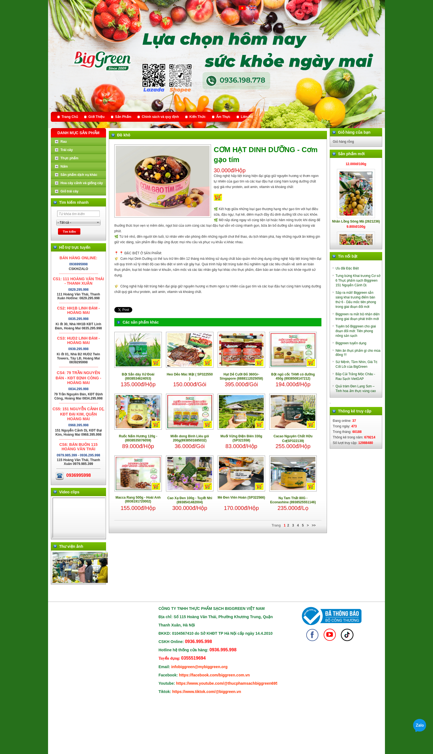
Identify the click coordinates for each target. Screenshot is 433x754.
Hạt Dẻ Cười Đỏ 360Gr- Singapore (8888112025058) (241, 376)
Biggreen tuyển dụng (351, 343)
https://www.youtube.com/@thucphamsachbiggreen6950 (228, 683)
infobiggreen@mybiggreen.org (199, 667)
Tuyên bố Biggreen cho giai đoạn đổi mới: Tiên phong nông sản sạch (356, 331)
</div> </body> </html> (78, 518)
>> (314, 525)
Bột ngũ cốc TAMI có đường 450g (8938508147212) (293, 376)
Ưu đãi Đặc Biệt (347, 268)
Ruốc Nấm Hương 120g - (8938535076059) (138, 438)
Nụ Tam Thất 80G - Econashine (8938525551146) (293, 500)
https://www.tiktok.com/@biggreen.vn (206, 691)
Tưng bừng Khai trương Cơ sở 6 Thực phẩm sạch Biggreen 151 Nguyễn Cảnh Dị (358, 280)
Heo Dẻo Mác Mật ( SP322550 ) (190, 376)
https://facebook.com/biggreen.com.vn (214, 675)
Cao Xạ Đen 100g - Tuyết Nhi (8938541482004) (189, 500)
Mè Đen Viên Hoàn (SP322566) (241, 497)
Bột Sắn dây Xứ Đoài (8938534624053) (138, 376)
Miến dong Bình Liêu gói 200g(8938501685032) (189, 438)
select (98, 222)
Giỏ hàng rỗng (343, 142)
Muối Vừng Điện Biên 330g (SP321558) (241, 438)
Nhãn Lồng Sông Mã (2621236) (356, 224)
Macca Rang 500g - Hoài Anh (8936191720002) (138, 499)
